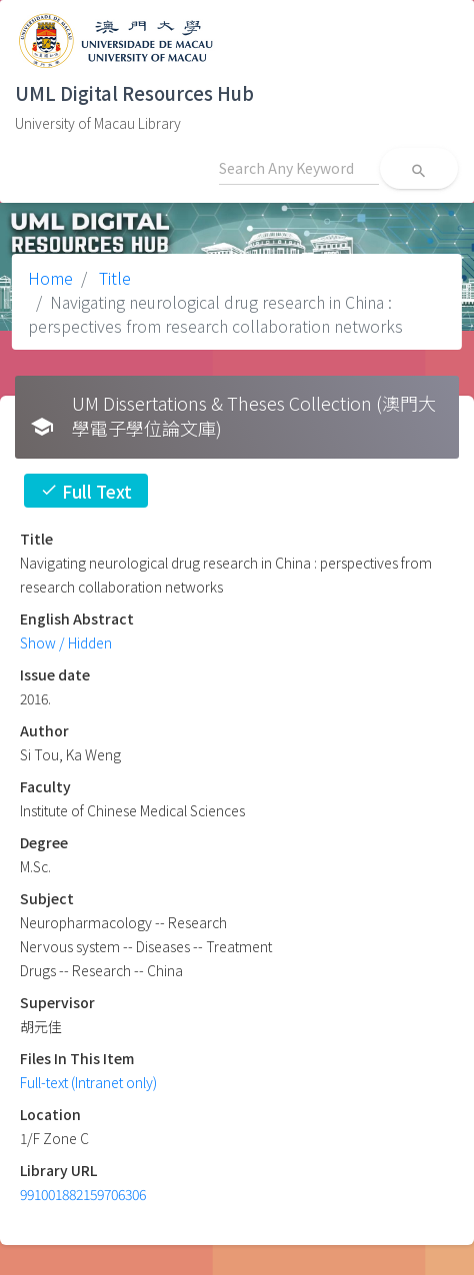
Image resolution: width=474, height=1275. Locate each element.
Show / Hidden (66, 642)
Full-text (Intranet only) (88, 1082)
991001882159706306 (83, 1194)
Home (50, 278)
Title (113, 278)
